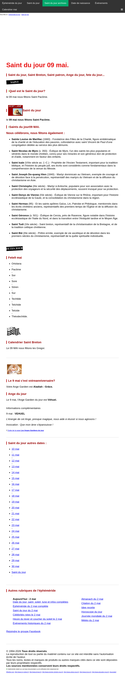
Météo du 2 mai (90, 620)
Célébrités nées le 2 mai (26, 614)
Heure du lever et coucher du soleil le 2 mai (37, 619)
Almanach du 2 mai (92, 599)
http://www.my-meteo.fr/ (22, 672)
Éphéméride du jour (12, 3)
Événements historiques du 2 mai (32, 623)
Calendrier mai (9, 9)
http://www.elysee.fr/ (35, 672)
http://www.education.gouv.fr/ (100, 672)
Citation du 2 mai (91, 603)
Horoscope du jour (91, 611)
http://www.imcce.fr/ (85, 672)
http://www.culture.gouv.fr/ (71, 672)
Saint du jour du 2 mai (25, 610)
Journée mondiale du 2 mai (96, 616)
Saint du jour (33, 3)
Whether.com (10, 672)
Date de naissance (80, 3)
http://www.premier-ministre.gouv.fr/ (52, 672)
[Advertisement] (62, 38)
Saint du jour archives (55, 3)
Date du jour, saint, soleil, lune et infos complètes (40, 602)
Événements (101, 3)
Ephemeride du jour (14, 14)
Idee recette (88, 607)
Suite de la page (25, 430)
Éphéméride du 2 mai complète (30, 606)
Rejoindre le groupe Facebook (23, 631)
